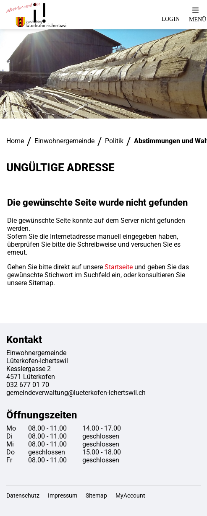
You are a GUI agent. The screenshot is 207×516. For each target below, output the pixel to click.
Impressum (62, 495)
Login (170, 19)
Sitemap (96, 495)
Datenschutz (22, 495)
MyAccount (130, 495)
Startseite (119, 267)
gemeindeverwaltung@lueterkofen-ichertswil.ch (76, 393)
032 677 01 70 (27, 385)
